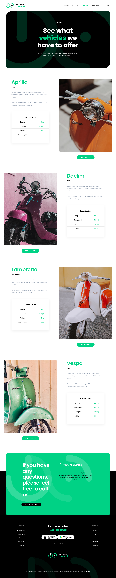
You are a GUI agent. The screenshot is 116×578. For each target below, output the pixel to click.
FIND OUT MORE (58, 543)
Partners (95, 545)
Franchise (95, 541)
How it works (21, 530)
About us (21, 541)
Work (95, 538)
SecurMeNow (54, 571)
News (95, 530)
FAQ (95, 534)
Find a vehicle (21, 534)
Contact (21, 545)
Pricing (21, 538)
